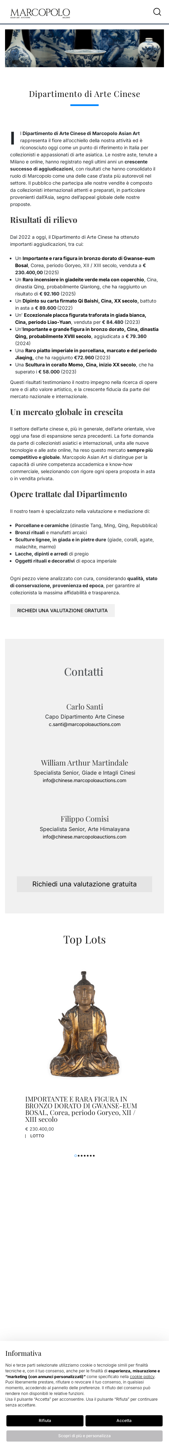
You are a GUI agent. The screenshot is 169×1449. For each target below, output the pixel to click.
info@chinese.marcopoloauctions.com (84, 780)
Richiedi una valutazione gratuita (62, 610)
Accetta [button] (124, 1420)
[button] (75, 1155)
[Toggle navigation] (143, 12)
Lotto (37, 1135)
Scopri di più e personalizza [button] (84, 1435)
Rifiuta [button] (45, 1420)
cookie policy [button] (142, 1376)
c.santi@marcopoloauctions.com (85, 724)
